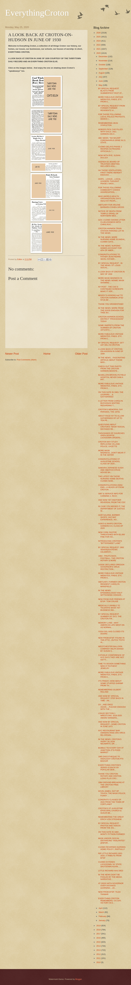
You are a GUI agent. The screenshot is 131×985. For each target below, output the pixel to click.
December (103, 56)
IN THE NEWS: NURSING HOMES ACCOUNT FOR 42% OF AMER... (110, 248)
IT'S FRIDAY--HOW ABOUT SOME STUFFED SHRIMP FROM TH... (110, 683)
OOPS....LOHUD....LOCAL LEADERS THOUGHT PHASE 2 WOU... (109, 181)
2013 (98, 950)
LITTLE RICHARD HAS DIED (110, 871)
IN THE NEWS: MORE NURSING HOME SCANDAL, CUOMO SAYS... (111, 239)
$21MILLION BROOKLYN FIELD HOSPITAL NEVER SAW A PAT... (112, 377)
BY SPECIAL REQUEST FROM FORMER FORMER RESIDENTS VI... (111, 108)
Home (46, 353)
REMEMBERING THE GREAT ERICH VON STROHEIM (111, 818)
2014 (98, 946)
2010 (98, 962)
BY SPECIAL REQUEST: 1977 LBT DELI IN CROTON (111, 344)
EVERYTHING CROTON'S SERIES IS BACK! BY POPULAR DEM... (109, 767)
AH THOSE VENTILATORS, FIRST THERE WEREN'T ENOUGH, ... (110, 172)
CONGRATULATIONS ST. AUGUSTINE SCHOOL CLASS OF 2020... (109, 461)
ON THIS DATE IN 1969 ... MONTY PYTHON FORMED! (111, 833)
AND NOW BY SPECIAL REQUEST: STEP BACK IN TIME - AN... (110, 698)
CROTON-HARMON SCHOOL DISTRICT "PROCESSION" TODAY (111, 319)
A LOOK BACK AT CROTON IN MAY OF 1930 (111, 273)
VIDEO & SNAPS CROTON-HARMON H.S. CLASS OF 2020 (110, 525)
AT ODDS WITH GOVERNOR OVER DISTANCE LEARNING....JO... (110, 885)
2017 (98, 934)
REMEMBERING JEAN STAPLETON (108, 124)
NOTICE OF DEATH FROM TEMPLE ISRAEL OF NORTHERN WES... (109, 213)
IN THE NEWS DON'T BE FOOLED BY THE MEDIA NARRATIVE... (110, 877)
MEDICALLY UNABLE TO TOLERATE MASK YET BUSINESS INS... (109, 607)
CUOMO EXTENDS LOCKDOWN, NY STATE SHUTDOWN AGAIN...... (110, 864)
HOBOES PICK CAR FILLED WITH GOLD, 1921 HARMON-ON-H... (110, 131)
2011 (98, 958)
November (103, 60)
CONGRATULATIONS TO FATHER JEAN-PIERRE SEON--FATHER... (109, 256)
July (100, 77)
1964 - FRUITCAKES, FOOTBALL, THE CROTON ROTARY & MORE (111, 558)
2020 (98, 53)
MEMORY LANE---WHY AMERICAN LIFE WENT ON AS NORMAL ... (111, 625)
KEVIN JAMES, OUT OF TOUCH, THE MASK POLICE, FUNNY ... (112, 793)
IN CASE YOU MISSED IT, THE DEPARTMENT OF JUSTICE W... (111, 508)
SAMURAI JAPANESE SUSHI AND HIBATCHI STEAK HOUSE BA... (110, 470)
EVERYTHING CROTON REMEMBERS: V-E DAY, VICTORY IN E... (109, 900)
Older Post (81, 353)
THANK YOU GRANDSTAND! (110, 304)
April (101, 908)
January (102, 920)
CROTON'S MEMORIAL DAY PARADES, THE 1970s (110, 410)
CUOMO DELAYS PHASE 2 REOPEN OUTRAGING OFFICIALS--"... (110, 149)
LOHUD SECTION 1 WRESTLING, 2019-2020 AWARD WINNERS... (110, 715)
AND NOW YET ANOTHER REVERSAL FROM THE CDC (111, 501)
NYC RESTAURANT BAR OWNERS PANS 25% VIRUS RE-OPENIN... (111, 732)
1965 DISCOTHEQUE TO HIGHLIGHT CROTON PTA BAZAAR (110, 758)
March (101, 912)
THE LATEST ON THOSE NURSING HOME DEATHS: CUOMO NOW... (111, 478)
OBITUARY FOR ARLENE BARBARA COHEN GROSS (111, 206)
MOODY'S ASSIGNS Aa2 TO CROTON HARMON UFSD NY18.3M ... (110, 297)
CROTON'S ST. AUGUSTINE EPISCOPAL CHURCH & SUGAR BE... (110, 810)
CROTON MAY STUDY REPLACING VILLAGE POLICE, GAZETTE (109, 444)
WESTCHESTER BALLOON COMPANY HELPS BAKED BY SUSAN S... (110, 648)
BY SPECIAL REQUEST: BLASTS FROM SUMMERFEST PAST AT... (110, 90)
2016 (98, 938)
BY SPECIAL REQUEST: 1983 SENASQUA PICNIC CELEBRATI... (111, 549)
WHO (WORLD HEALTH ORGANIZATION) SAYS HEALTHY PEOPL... (109, 198)
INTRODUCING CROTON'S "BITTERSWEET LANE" (110, 542)
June (101, 81)
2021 (98, 49)
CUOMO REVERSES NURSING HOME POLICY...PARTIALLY (112, 848)
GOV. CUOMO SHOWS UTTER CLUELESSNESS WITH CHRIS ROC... (111, 222)
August (102, 73)
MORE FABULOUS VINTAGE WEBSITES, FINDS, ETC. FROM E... (110, 99)
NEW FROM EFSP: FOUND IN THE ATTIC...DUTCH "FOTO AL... (111, 640)
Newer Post (12, 353)
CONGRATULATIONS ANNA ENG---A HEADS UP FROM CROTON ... (111, 487)
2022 (98, 45)
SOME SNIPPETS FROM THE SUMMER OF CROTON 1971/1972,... (111, 327)
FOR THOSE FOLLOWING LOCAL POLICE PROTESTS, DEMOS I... (111, 116)
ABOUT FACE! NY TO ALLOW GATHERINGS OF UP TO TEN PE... (111, 418)
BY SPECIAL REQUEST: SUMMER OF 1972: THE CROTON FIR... (110, 616)
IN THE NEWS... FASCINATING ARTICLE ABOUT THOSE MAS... (111, 360)
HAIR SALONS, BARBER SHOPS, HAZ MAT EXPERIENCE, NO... (109, 517)
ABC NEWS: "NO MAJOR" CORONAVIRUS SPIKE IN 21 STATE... (112, 140)
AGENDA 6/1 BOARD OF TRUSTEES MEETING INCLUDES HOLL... (109, 164)
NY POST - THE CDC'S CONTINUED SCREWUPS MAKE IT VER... (110, 289)
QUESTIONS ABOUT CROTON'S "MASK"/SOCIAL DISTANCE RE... (111, 426)
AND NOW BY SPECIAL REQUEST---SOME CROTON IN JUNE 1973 (112, 724)
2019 (98, 925)
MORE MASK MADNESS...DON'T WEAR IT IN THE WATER (111, 452)
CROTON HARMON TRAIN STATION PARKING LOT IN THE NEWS (111, 230)
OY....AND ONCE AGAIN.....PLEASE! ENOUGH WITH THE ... (112, 706)
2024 (98, 41)
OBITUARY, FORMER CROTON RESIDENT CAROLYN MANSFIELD (112, 584)
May (101, 85)
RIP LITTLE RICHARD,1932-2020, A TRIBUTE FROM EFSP (110, 855)
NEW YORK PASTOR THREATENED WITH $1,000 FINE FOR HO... (111, 534)
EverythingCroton (37, 13)
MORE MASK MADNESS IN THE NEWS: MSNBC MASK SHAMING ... (111, 280)
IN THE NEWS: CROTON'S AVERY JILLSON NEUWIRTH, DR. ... (109, 741)
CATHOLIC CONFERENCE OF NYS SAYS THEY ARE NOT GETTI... (111, 657)
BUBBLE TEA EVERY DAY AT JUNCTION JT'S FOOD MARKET (110, 750)
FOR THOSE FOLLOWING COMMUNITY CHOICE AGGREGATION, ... (109, 189)
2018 (98, 930)
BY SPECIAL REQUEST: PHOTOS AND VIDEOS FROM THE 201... (109, 825)
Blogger (78, 979)
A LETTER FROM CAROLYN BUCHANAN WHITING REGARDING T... (110, 403)
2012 (98, 954)
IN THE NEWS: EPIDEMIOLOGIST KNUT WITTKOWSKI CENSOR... (110, 592)
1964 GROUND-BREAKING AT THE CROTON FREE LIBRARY (111, 784)
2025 (98, 37)
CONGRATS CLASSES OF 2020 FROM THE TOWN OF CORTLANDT (111, 802)
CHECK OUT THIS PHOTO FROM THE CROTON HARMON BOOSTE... (109, 368)
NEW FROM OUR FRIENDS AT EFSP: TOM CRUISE (111, 600)
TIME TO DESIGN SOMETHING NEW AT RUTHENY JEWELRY (112, 666)
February (103, 916)
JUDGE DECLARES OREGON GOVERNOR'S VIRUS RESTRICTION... (111, 567)
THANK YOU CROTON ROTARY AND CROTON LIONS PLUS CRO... (109, 776)
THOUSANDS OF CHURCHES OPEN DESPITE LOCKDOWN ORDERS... (111, 435)
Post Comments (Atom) (27, 360)
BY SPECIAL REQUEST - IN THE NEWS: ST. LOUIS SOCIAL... (110, 265)
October (102, 64)
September (103, 69)
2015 (98, 942)
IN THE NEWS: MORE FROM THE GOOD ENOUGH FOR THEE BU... (111, 310)
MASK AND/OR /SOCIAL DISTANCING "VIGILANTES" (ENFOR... (111, 840)
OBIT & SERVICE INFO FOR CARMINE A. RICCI (110, 494)
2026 (98, 33)
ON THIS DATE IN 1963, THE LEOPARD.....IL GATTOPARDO (110, 394)
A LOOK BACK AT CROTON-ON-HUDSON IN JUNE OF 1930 (110, 351)
